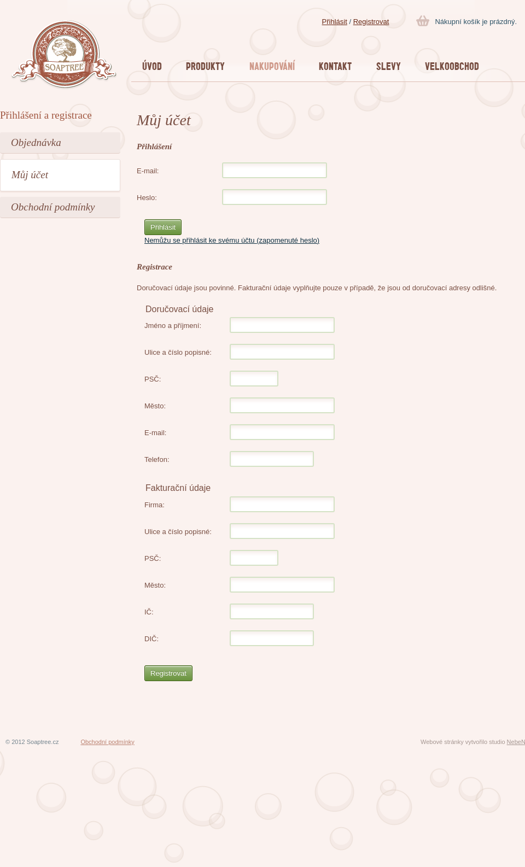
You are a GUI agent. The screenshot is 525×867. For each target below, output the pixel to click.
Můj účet (29, 174)
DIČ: (151, 639)
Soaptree (64, 55)
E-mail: (148, 171)
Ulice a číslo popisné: (178, 352)
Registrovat (371, 21)
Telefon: (157, 459)
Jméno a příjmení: (172, 325)
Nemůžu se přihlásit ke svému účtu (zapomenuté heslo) (231, 240)
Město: (155, 406)
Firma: (154, 505)
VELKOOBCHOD (452, 66)
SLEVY (388, 66)
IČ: (149, 612)
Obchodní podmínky (53, 207)
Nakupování (272, 66)
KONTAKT (335, 66)
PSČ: (152, 379)
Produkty (205, 66)
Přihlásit (334, 21)
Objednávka (36, 142)
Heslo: (147, 198)
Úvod (152, 66)
